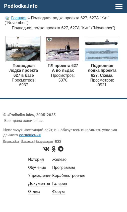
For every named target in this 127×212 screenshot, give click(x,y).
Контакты (27, 141)
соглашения (30, 135)
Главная (18, 18)
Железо (59, 159)
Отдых (34, 191)
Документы (39, 183)
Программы (63, 167)
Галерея (59, 183)
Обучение (37, 167)
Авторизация (44, 141)
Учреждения (39, 175)
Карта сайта (11, 141)
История (36, 159)
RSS (58, 141)
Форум (58, 191)
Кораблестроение (68, 175)
